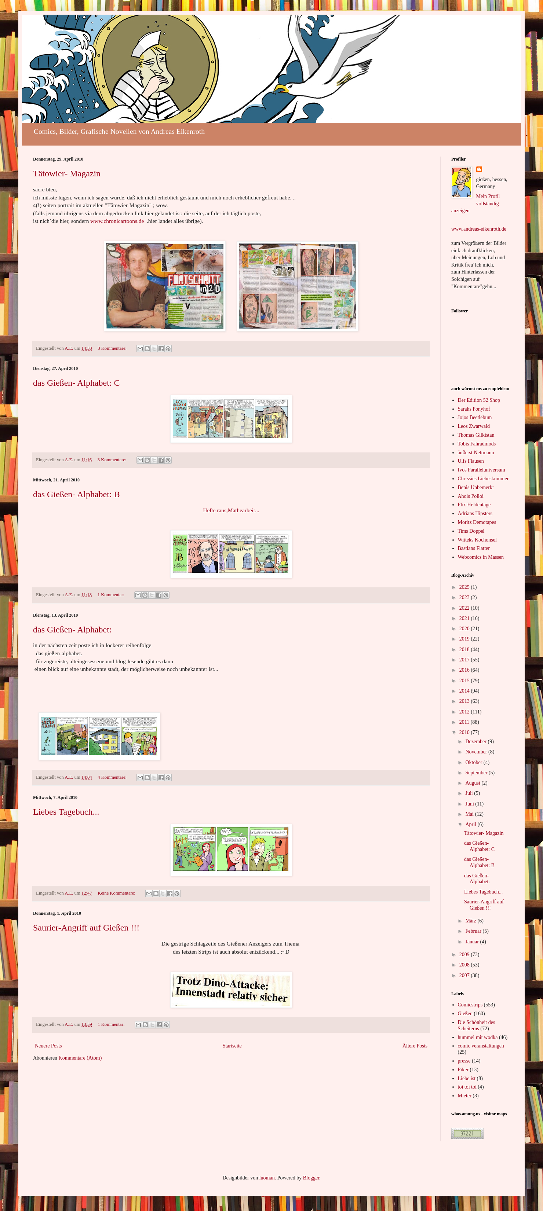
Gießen (465, 1013)
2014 (465, 691)
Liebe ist (467, 1078)
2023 (465, 597)
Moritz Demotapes (477, 522)
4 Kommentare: (113, 777)
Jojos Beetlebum (475, 417)
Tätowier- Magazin (67, 173)
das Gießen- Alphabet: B (76, 494)
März (471, 921)
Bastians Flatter (474, 548)
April (471, 824)
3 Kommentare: (113, 348)
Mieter (464, 1095)
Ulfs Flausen (471, 461)
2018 (465, 649)
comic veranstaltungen (481, 1046)
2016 (465, 670)
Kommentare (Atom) (80, 1058)
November (476, 752)
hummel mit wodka (478, 1037)
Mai (470, 814)
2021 (465, 618)
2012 (465, 712)
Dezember (476, 741)
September (476, 772)
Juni (470, 804)
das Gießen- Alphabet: (72, 629)
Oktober (474, 762)
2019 (465, 639)
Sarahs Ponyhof (474, 409)
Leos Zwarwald (474, 426)
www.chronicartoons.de (117, 221)
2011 (465, 722)
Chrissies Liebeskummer (483, 478)
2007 (465, 975)
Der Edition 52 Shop (479, 400)
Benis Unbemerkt (476, 487)
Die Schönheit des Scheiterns (476, 1025)
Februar (473, 931)
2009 (465, 954)
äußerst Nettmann (476, 452)
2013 (465, 701)
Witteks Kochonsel (477, 540)
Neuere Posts (48, 1046)
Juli (469, 793)
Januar (472, 941)
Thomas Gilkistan (476, 435)
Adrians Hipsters (475, 513)
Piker (463, 1069)
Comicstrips (470, 1005)
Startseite (232, 1046)
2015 (465, 680)
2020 (465, 628)
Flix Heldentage (474, 504)
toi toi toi (467, 1087)
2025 (465, 587)
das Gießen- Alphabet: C (76, 383)
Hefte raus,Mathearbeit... (231, 510)
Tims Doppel (471, 531)
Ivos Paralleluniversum (481, 470)
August (473, 783)
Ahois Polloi (471, 496)
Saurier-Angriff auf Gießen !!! (86, 927)
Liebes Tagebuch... (66, 811)
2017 (465, 660)
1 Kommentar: (111, 594)
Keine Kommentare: (117, 893)
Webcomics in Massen (481, 557)
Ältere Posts (414, 1046)
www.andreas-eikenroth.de (478, 229)
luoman (267, 1178)
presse (464, 1061)
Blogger (311, 1178)
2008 (465, 965)
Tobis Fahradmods (477, 444)
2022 (465, 608)
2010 (465, 732)
